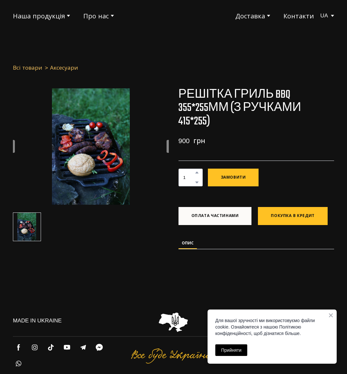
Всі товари (27, 68)
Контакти (298, 16)
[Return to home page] (173, 16)
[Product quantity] (189, 177)
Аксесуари (64, 68)
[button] (197, 172)
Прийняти (231, 350)
